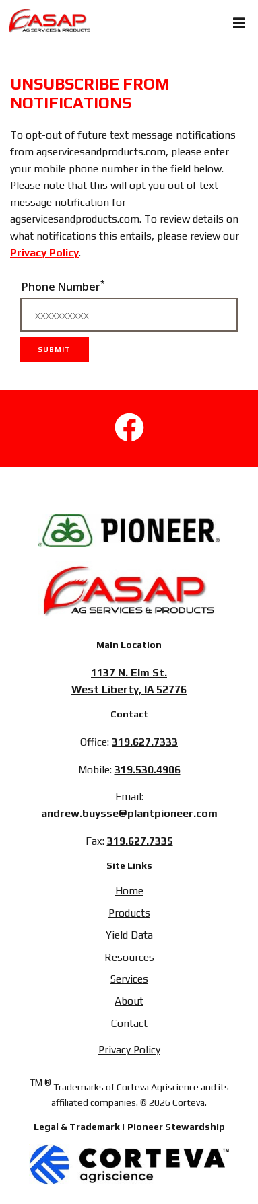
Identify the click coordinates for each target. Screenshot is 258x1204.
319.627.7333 (145, 742)
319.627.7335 (140, 841)
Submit (54, 349)
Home (129, 890)
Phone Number (63, 286)
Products (129, 913)
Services (129, 978)
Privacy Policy (44, 252)
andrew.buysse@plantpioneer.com (129, 813)
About (129, 1001)
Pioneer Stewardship (176, 1126)
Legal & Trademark (77, 1126)
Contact (129, 1023)
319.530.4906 (148, 769)
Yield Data (129, 935)
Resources (129, 957)
